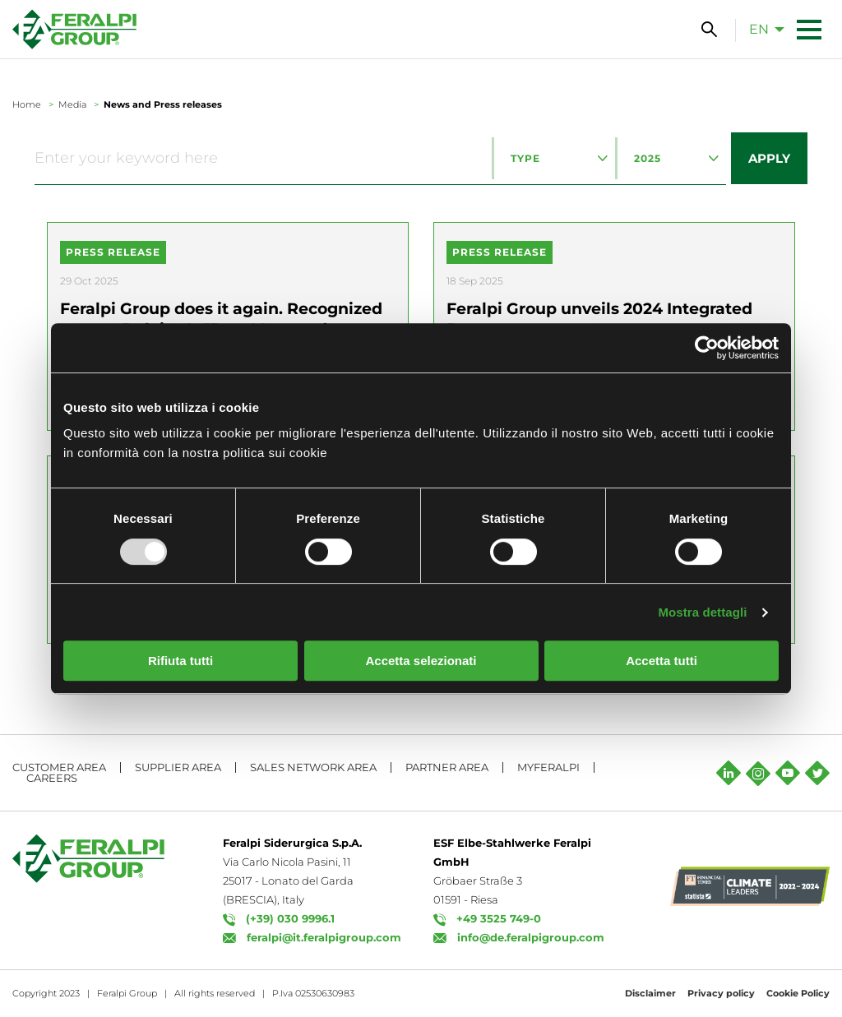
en (759, 29)
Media (72, 104)
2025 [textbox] (647, 158)
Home (26, 104)
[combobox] (553, 158)
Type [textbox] (525, 158)
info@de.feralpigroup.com (530, 937)
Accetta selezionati (420, 661)
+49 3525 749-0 (498, 918)
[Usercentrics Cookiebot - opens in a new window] (707, 347)
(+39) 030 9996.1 (290, 918)
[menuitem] (762, 28)
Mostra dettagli (702, 612)
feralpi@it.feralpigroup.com (324, 937)
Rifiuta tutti (180, 661)
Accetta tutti (661, 661)
